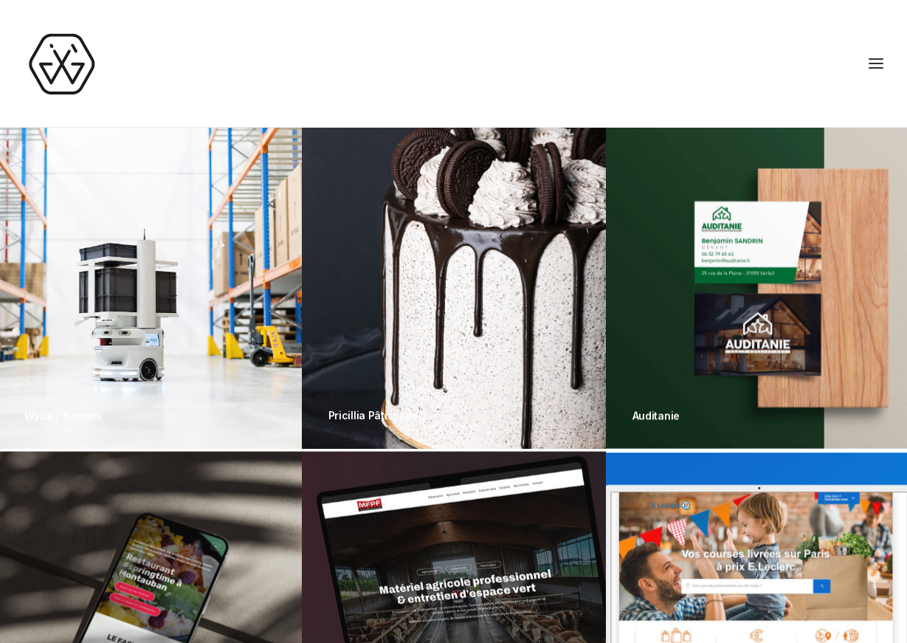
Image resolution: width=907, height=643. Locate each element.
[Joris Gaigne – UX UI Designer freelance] (61, 63)
